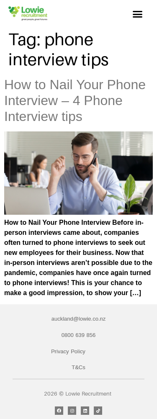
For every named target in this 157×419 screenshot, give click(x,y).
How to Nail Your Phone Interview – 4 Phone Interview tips (75, 100)
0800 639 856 (79, 335)
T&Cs (78, 367)
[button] (138, 14)
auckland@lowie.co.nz (78, 319)
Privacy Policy (68, 351)
